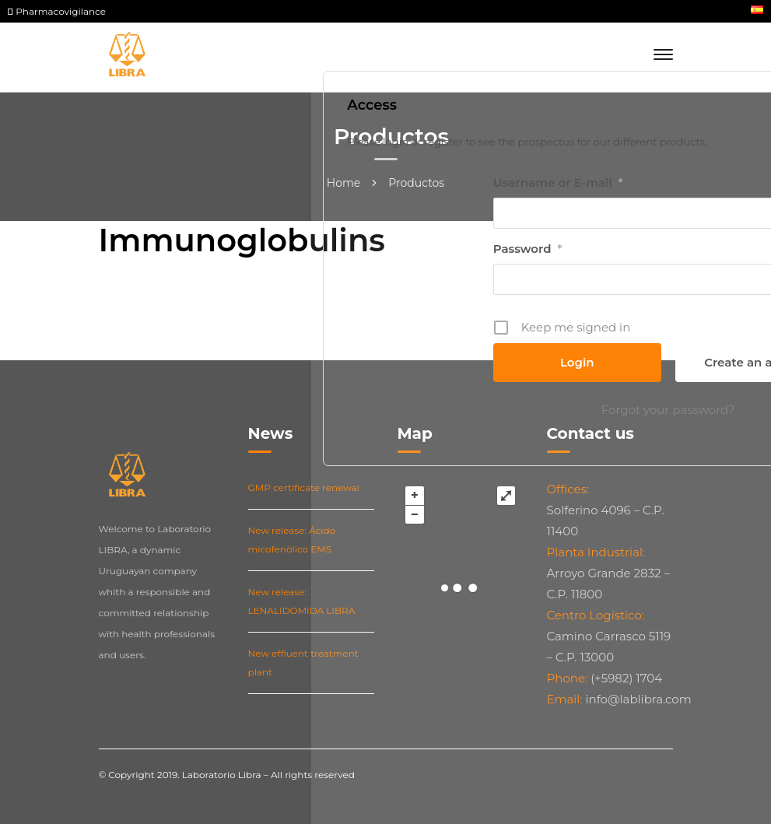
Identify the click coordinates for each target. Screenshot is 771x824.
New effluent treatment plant (303, 662)
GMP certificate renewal (303, 487)
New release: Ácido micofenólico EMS (292, 539)
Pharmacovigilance (57, 11)
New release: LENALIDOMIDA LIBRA (302, 601)
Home (343, 183)
